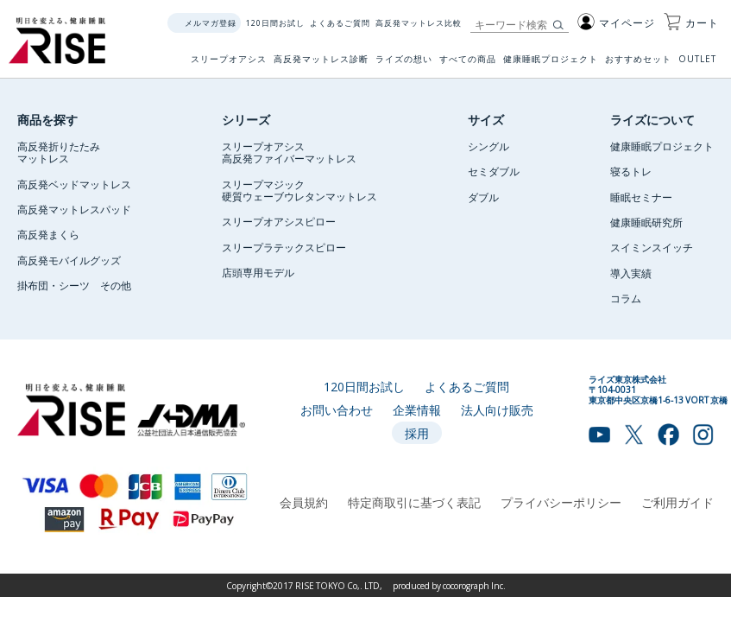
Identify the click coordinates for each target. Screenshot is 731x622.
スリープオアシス (228, 65)
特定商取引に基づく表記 (414, 502)
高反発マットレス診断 (321, 65)
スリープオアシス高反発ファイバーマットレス (289, 152)
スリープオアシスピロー (279, 221)
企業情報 (417, 409)
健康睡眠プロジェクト (551, 65)
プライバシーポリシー (561, 502)
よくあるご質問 (340, 23)
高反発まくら (48, 234)
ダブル (483, 197)
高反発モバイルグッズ (69, 260)
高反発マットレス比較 (418, 23)
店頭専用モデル (258, 272)
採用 (417, 432)
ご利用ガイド (677, 502)
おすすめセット (638, 65)
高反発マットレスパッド (74, 209)
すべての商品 (468, 65)
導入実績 (631, 273)
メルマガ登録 (210, 23)
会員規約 (304, 502)
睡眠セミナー (641, 197)
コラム (625, 298)
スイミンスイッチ (651, 247)
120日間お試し (275, 23)
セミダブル (494, 171)
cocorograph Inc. (474, 585)
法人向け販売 (497, 409)
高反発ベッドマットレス (74, 184)
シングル (488, 146)
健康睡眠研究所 (646, 222)
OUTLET (698, 65)
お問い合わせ (336, 409)
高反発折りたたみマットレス (58, 152)
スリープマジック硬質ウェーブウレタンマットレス (299, 190)
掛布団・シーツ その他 (74, 285)
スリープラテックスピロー (284, 247)
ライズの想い (404, 65)
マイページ (616, 22)
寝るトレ (631, 171)
